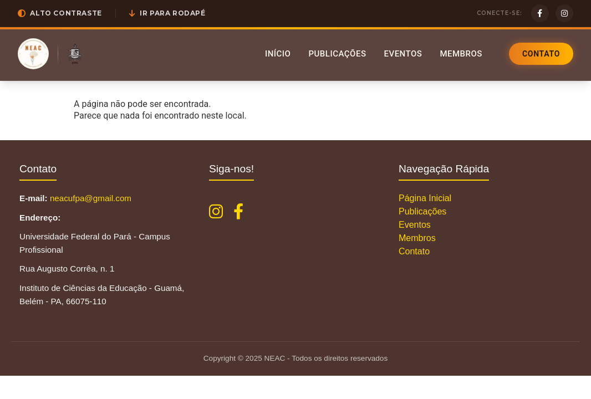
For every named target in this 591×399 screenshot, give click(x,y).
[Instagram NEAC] (216, 212)
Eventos (403, 54)
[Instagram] (564, 13)
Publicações (337, 54)
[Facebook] (540, 13)
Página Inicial (425, 198)
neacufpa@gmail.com (90, 198)
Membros (461, 54)
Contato (541, 53)
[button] (60, 13)
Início (278, 54)
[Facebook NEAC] (238, 212)
